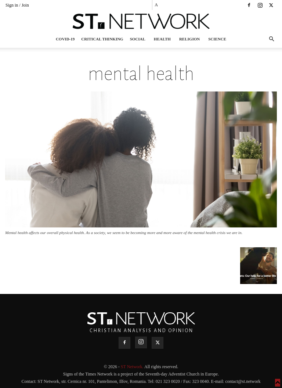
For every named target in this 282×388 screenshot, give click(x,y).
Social (137, 39)
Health (162, 39)
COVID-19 (65, 39)
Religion (189, 39)
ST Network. (132, 366)
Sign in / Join (17, 5)
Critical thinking (102, 39)
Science (217, 39)
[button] (271, 39)
